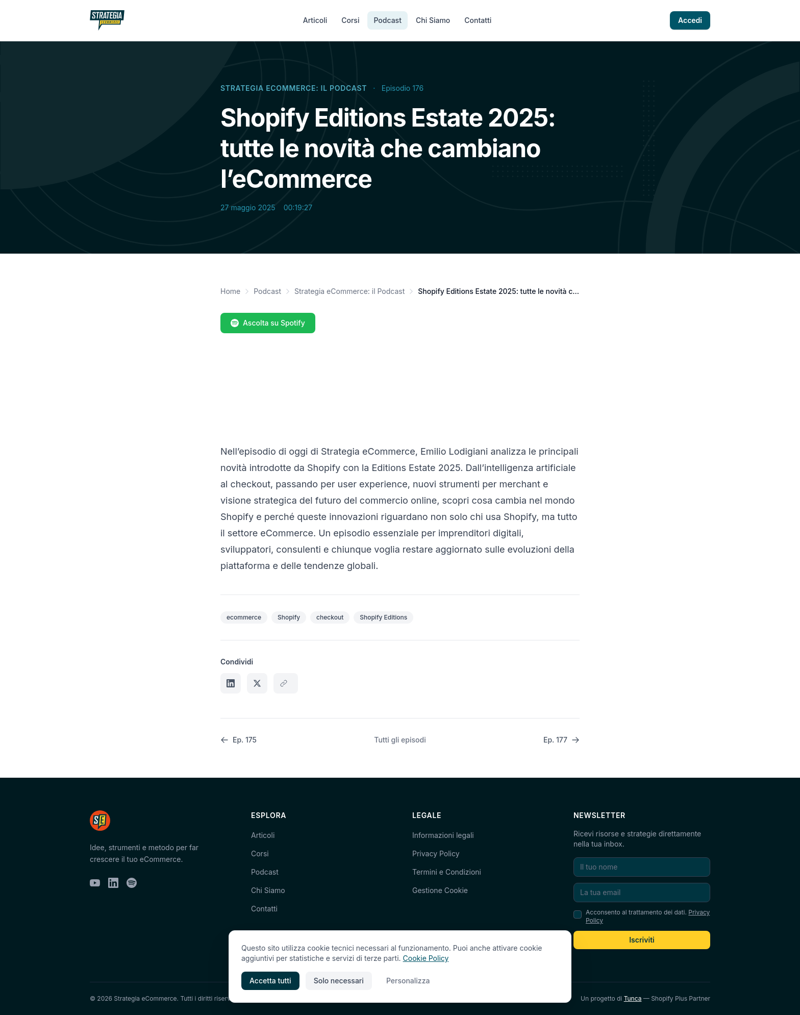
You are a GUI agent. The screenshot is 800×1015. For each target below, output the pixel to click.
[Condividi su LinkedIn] (230, 683)
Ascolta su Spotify (268, 322)
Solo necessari (339, 980)
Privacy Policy (436, 853)
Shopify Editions (383, 617)
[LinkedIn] (113, 883)
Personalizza (408, 980)
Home (230, 291)
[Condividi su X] (257, 683)
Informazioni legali (443, 835)
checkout (329, 617)
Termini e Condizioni (446, 872)
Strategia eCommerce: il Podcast (293, 88)
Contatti (477, 20)
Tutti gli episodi (400, 739)
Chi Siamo (433, 20)
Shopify (289, 617)
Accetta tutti (270, 980)
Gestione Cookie (440, 890)
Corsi (350, 20)
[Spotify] (132, 883)
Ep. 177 (561, 739)
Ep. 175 (238, 739)
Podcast (387, 20)
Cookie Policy (426, 958)
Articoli (315, 20)
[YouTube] (95, 883)
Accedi (690, 20)
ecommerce (244, 617)
